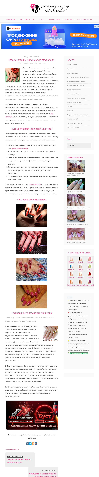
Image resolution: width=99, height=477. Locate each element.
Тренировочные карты (74, 123)
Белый (71, 262)
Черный (80, 262)
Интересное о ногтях (74, 90)
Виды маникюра (31, 57)
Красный (90, 277)
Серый (80, 270)
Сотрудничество (85, 19)
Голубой (71, 270)
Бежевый (71, 277)
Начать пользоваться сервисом (79, 353)
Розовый (90, 262)
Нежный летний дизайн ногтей (76, 242)
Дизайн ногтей (27, 19)
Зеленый (90, 270)
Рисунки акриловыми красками (77, 115)
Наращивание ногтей (74, 102)
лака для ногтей (35, 184)
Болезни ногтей (72, 65)
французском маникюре (19, 148)
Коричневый (80, 285)
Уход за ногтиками (73, 127)
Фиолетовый (89, 285)
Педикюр (70, 110)
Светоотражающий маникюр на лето (78, 208)
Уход (41, 19)
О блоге (68, 19)
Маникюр (10, 19)
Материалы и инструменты (76, 98)
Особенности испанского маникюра (32, 59)
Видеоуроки (54, 19)
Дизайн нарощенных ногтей (76, 81)
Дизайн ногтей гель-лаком (75, 85)
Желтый (80, 277)
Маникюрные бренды (74, 94)
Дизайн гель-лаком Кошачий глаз (78, 77)
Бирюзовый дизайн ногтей (75, 191)
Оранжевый (71, 285)
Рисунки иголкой (72, 119)
